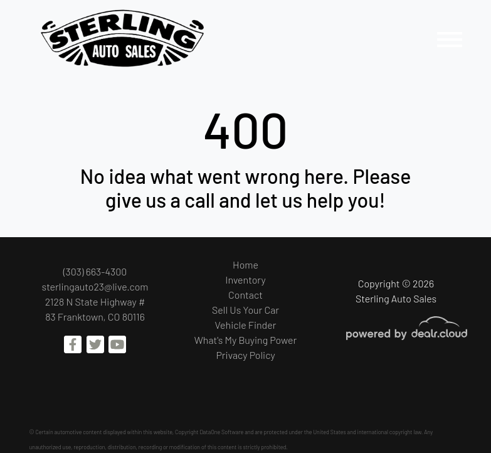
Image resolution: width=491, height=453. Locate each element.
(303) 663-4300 (95, 271)
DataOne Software (221, 432)
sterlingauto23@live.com (95, 286)
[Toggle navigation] (450, 39)
